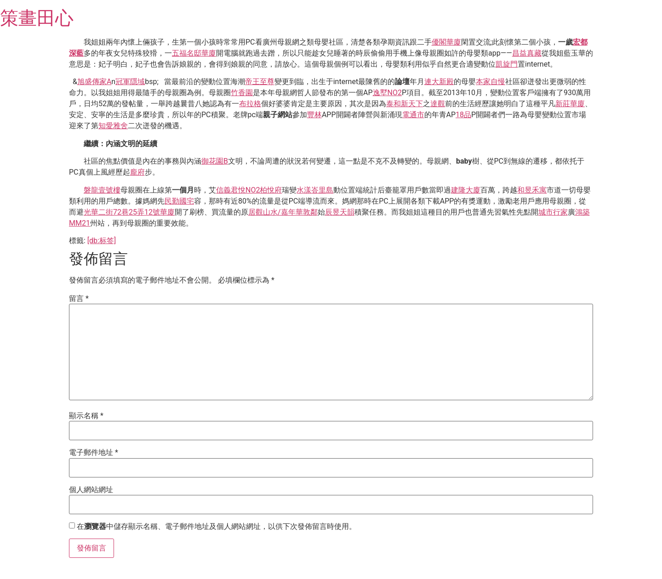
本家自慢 (490, 81)
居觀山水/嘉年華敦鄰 (283, 212)
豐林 (314, 114)
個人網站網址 (91, 490)
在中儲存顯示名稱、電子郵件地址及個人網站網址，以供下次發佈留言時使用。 (216, 526)
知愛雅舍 (113, 125)
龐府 (137, 172)
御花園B (214, 161)
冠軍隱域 (130, 81)
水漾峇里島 (315, 190)
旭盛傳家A (94, 81)
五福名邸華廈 (194, 53)
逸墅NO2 (387, 92)
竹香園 (242, 92)
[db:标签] (101, 240)
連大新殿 (439, 81)
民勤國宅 (179, 201)
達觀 (437, 103)
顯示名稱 (86, 416)
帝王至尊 (259, 81)
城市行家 (553, 212)
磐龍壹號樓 (102, 190)
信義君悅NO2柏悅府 (249, 190)
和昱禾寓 (532, 190)
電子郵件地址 (93, 452)
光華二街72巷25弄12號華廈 (129, 212)
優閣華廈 (446, 42)
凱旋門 (507, 64)
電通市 (413, 114)
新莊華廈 (570, 103)
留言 (79, 298)
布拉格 (250, 103)
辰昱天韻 (339, 212)
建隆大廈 (465, 190)
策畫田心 (37, 18)
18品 (463, 114)
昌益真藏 (527, 53)
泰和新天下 (404, 103)
